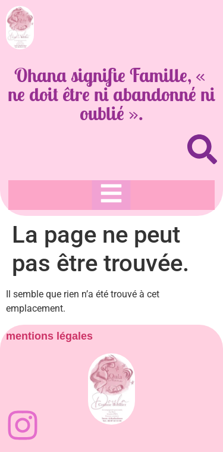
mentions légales (49, 336)
